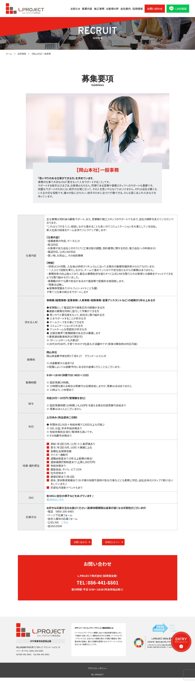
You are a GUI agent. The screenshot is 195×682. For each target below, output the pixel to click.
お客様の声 (112, 9)
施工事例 (99, 9)
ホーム (9, 53)
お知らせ (75, 9)
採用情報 (137, 9)
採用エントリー (108, 544)
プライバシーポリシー (97, 672)
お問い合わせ (154, 9)
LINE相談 (178, 8)
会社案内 (125, 9)
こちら (64, 522)
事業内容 (87, 9)
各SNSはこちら (55, 499)
